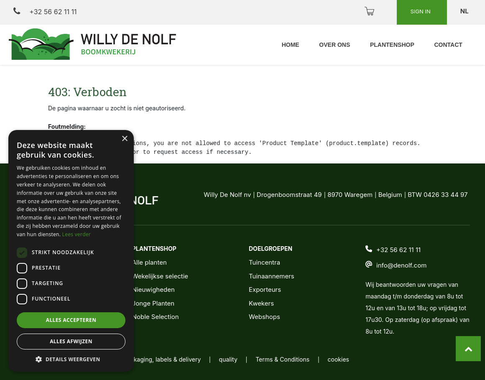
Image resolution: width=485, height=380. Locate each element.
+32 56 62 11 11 (45, 11)
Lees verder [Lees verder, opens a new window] (76, 234)
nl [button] (465, 11)
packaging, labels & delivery (162, 359)
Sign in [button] (421, 11)
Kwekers (261, 303)
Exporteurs (265, 289)
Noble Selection (155, 317)
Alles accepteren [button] (71, 320)
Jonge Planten (153, 303)
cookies (338, 359)
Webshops (264, 317)
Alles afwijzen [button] (71, 341)
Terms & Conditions (282, 359)
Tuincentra (264, 262)
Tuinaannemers (271, 276)
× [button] (124, 139)
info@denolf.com (401, 265)
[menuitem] (290, 45)
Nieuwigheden (153, 289)
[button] (71, 359)
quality (228, 359)
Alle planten (149, 262)
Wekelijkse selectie (160, 276)
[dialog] (71, 251)
